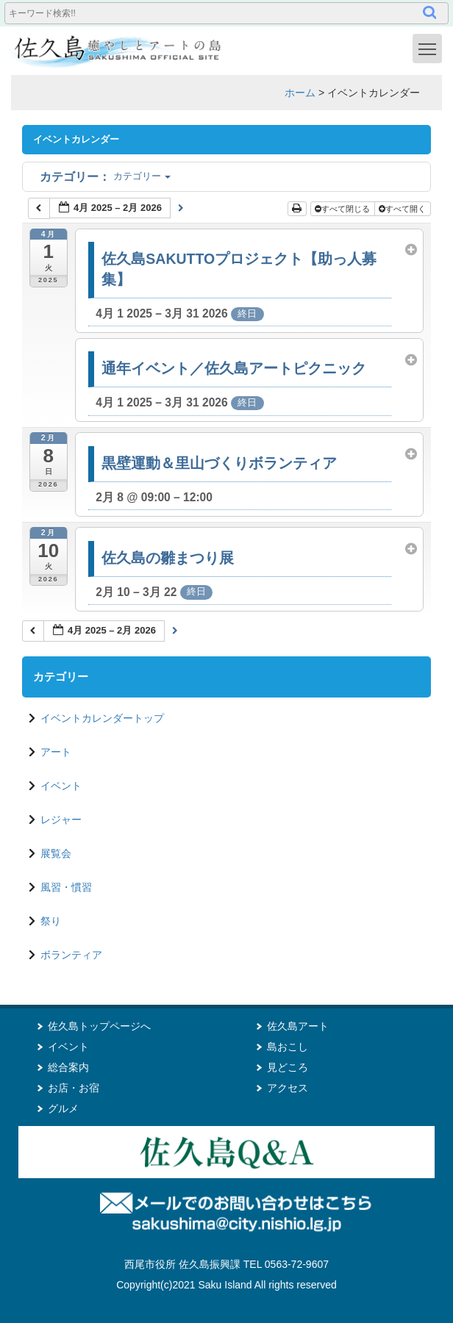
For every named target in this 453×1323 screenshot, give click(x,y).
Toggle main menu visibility (430, 48)
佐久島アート (298, 1026)
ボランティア (71, 955)
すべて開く (403, 208)
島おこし (287, 1047)
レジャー (61, 819)
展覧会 (55, 853)
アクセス (287, 1088)
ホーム (300, 92)
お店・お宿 (73, 1088)
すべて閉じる (343, 208)
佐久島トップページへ (99, 1026)
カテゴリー (105, 176)
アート (55, 752)
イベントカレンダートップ (102, 718)
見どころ (287, 1067)
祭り (50, 921)
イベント (61, 786)
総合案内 (68, 1067)
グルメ (63, 1108)
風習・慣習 (66, 887)
